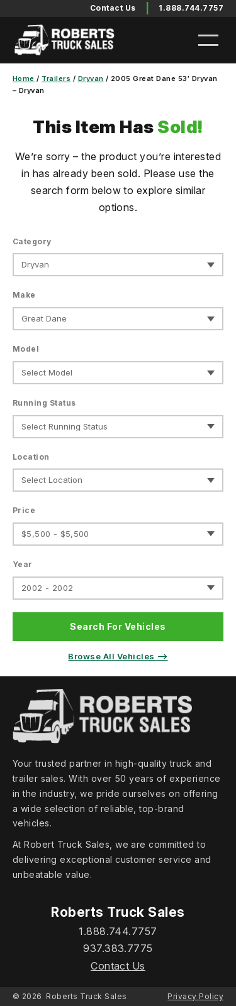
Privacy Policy (195, 996)
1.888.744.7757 (191, 8)
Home (24, 78)
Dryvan (91, 78)
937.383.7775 (118, 948)
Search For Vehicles (118, 626)
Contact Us (118, 966)
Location (31, 457)
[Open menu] (208, 40)
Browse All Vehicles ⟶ (117, 656)
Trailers (56, 78)
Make (24, 295)
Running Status (44, 403)
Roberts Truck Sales (86, 996)
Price (24, 510)
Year (23, 564)
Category (32, 241)
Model (26, 349)
